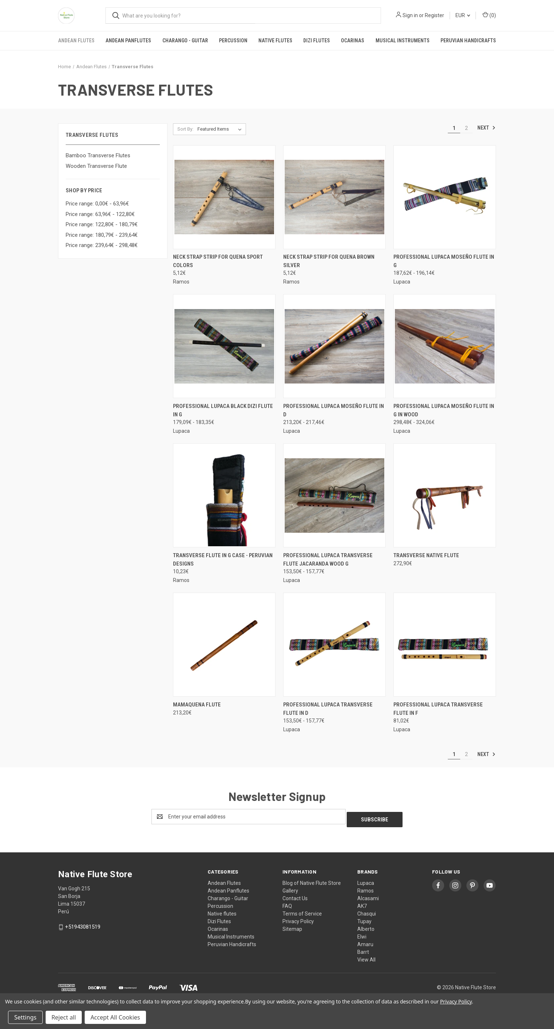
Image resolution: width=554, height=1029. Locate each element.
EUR (462, 15)
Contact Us (295, 895)
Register (434, 15)
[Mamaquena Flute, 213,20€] (224, 644)
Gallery (290, 888)
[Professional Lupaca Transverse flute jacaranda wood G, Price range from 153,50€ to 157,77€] (334, 495)
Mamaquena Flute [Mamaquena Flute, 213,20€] (197, 704)
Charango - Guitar (185, 40)
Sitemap (292, 926)
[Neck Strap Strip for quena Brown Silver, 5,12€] (334, 197)
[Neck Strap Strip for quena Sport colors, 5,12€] (224, 197)
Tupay (364, 918)
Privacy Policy (298, 918)
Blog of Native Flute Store (311, 880)
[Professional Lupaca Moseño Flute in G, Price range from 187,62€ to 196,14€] (445, 197)
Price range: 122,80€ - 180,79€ (102, 224)
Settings (25, 1017)
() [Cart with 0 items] (489, 15)
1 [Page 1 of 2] (454, 128)
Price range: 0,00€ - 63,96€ (97, 203)
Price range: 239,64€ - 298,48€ (102, 245)
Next (486, 127)
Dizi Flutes (316, 40)
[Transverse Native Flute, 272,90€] (445, 495)
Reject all (63, 1017)
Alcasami (368, 895)
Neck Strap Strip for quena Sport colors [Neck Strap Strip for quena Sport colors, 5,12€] (218, 261)
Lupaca (365, 880)
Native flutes (275, 40)
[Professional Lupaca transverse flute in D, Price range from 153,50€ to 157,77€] (334, 644)
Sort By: (185, 129)
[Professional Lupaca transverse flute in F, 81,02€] (445, 644)
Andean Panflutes (128, 40)
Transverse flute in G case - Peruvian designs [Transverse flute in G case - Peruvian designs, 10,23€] (223, 559)
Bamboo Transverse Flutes (98, 155)
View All (366, 957)
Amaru (365, 941)
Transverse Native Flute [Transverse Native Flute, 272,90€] (426, 555)
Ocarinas (352, 40)
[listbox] (221, 129)
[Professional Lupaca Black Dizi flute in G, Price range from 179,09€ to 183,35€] (224, 346)
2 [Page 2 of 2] (466, 128)
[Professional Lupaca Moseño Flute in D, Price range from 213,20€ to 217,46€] (334, 346)
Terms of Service (302, 911)
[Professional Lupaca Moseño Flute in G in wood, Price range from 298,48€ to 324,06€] (445, 346)
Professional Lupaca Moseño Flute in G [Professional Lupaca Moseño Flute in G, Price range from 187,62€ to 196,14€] (443, 261)
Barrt (363, 949)
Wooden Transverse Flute (96, 166)
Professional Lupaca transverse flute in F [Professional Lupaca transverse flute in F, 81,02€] (438, 708)
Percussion (233, 40)
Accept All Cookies (115, 1017)
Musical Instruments (403, 40)
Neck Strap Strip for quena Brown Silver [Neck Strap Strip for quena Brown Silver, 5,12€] (328, 261)
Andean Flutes (76, 40)
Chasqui (366, 911)
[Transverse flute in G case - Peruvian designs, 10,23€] (224, 495)
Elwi (361, 934)
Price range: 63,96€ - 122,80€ (100, 214)
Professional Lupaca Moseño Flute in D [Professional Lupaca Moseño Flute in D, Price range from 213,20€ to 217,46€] (333, 410)
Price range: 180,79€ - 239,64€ (102, 235)
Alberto (365, 926)
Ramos (365, 888)
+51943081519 (82, 924)
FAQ (287, 903)
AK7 (362, 903)
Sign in (410, 15)
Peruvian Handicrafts (468, 40)
